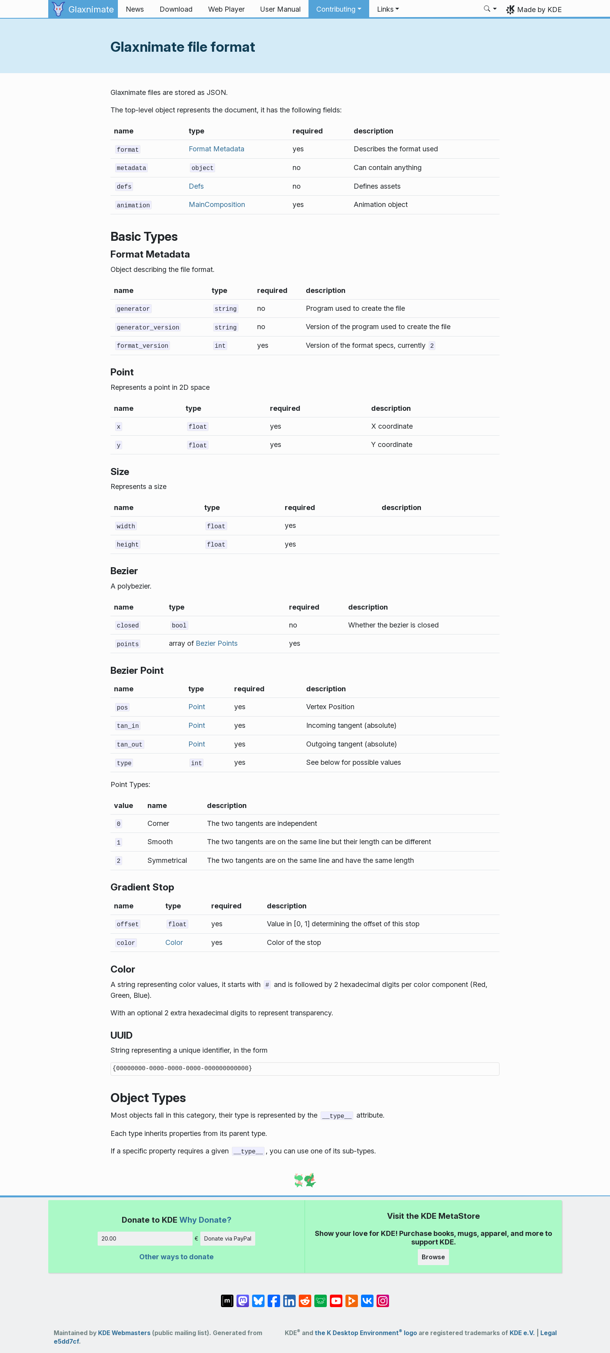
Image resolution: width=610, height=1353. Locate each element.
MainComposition (217, 204)
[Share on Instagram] (383, 1297)
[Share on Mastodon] (243, 1297)
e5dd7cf (66, 1341)
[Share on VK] (367, 1297)
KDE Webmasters (124, 1333)
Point (196, 707)
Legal (548, 1333)
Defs (196, 186)
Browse (433, 1257)
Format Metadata (216, 149)
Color (174, 942)
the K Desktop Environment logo (366, 1333)
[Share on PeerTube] (351, 1297)
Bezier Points (217, 643)
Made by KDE (539, 9)
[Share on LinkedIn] (289, 1297)
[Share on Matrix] (227, 1297)
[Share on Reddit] (305, 1297)
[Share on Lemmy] (320, 1297)
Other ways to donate (176, 1257)
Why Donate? (205, 1220)
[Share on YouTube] (336, 1297)
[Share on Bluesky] (258, 1297)
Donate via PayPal (227, 1238)
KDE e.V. (522, 1333)
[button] (339, 9)
